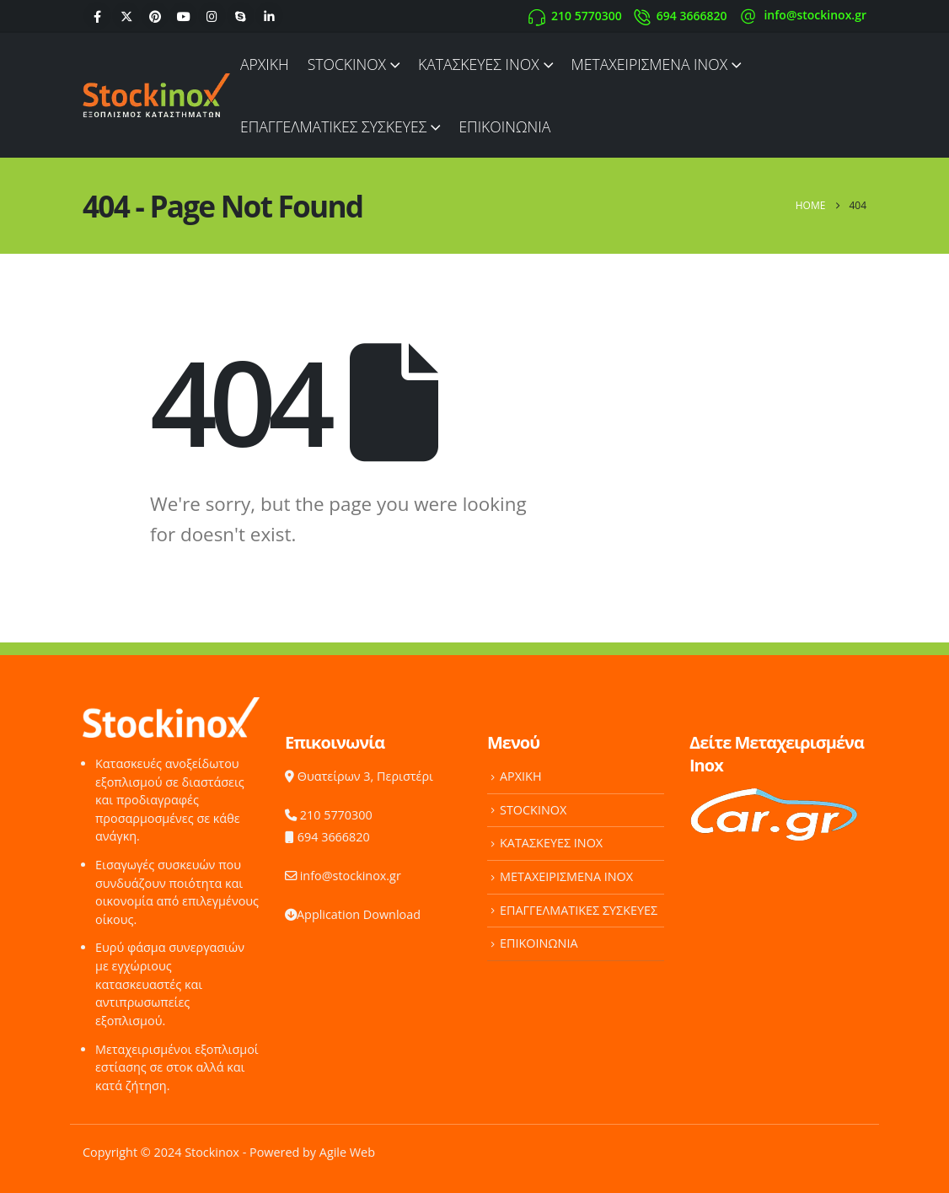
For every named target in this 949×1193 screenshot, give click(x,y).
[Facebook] (97, 16)
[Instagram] (212, 16)
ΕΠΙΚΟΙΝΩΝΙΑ (504, 126)
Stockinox (212, 1152)
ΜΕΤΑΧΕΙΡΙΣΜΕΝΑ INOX (649, 64)
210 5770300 (329, 815)
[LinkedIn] (269, 16)
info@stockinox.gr (343, 876)
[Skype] (241, 16)
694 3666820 (327, 837)
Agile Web (347, 1152)
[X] (126, 16)
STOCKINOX (347, 64)
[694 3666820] (680, 16)
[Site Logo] (156, 95)
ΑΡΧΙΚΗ (264, 64)
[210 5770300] (575, 16)
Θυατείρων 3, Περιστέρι (359, 776)
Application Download (353, 914)
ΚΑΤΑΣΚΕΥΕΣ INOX (478, 64)
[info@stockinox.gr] (802, 16)
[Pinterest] (155, 16)
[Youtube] (183, 16)
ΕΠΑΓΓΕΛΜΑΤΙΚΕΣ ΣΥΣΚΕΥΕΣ (333, 126)
